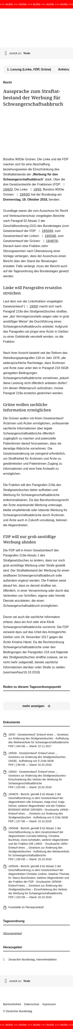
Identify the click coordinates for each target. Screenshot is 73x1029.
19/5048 (48, 236)
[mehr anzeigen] (36, 706)
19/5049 (45, 231)
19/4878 (49, 241)
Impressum (49, 1004)
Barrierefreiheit (12, 1004)
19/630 (22, 194)
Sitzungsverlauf (12, 933)
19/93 (35, 189)
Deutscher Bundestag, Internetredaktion (33, 959)
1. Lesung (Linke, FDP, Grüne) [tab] (29, 69)
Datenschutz (31, 1004)
